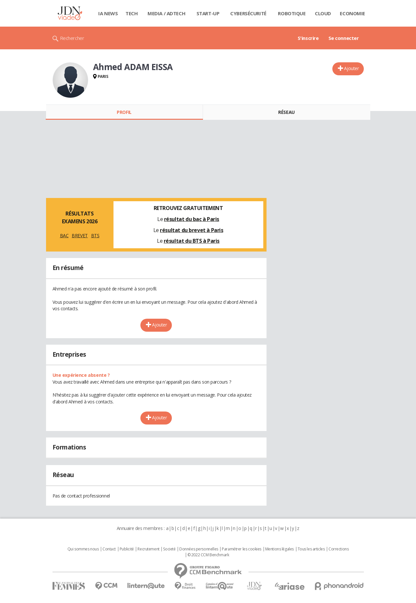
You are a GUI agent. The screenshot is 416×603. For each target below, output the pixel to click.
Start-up (208, 13)
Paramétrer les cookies (241, 549)
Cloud (323, 13)
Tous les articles (311, 549)
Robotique (291, 13)
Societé (169, 549)
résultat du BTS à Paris (192, 240)
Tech (131, 13)
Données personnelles (198, 549)
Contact (109, 549)
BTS (95, 235)
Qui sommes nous (83, 549)
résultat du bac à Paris (191, 219)
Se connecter (343, 38)
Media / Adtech (166, 13)
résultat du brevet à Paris (191, 230)
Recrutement (148, 549)
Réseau (286, 112)
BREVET (80, 235)
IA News (108, 13)
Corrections (338, 549)
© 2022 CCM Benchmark (208, 555)
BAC (64, 235)
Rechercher (72, 38)
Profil (124, 112)
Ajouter (351, 68)
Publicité (127, 549)
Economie (352, 13)
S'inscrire (308, 38)
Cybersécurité (248, 13)
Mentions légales (279, 549)
